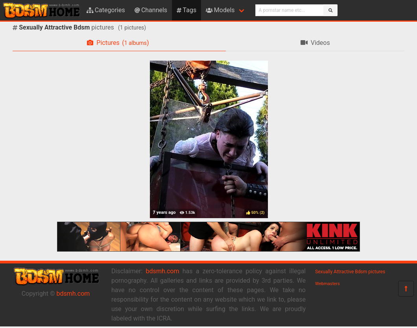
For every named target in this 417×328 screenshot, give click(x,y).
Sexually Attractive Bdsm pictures (350, 271)
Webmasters (327, 283)
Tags (186, 10)
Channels (151, 10)
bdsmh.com (73, 293)
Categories (106, 10)
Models (220, 10)
